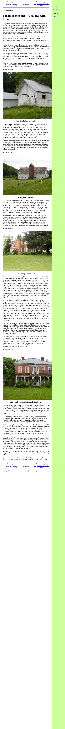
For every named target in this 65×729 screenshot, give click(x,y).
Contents (26, 4)
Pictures (55, 13)
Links (54, 16)
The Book (56, 9)
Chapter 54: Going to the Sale (41, 4)
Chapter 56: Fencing (11, 4)
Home (55, 6)
